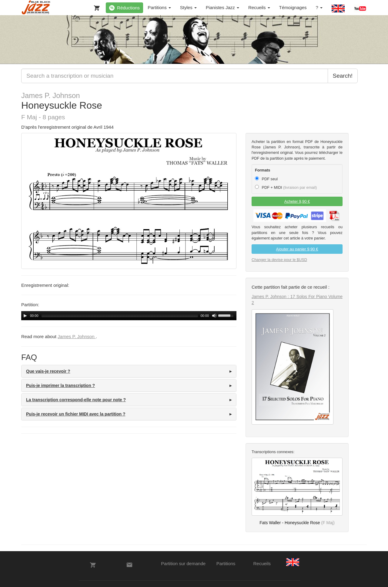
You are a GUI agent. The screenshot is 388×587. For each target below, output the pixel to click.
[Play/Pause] (25, 315)
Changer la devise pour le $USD (279, 259)
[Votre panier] (95, 6)
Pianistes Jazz (222, 7)
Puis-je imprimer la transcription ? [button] (60, 385)
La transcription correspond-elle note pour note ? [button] (76, 399)
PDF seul (266, 178)
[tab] (129, 371)
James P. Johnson (50, 95)
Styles (188, 7)
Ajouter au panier (297, 249)
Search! (343, 76)
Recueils (259, 7)
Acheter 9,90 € (297, 201)
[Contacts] (129, 565)
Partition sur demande (183, 563)
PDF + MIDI (286, 187)
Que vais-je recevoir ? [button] (48, 371)
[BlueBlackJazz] (36, 7)
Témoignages (293, 7)
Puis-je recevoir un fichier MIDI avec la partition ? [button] (75, 414)
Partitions (159, 7)
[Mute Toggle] (214, 315)
